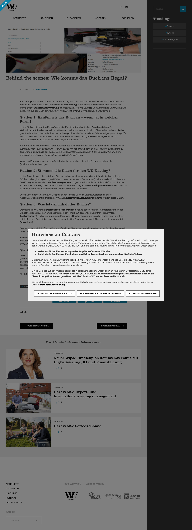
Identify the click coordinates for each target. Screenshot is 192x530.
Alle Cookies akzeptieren (143, 293)
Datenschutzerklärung (52, 284)
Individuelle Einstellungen (52, 293)
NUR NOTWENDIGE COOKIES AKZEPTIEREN (100, 293)
